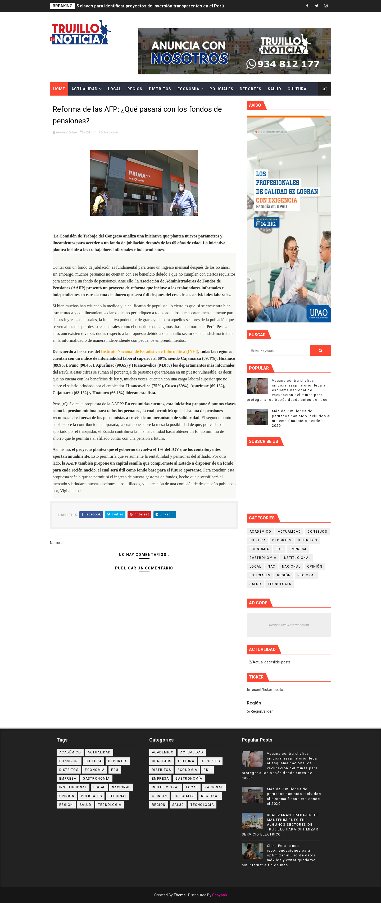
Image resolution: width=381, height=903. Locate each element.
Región (135, 89)
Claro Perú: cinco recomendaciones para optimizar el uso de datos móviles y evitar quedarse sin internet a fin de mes (279, 855)
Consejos (317, 531)
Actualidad (84, 89)
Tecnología (279, 584)
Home (59, 89)
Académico (260, 531)
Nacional (111, 132)
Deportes (250, 89)
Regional (306, 575)
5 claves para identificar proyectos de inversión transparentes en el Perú (150, 5)
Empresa (298, 549)
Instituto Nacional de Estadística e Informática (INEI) (149, 351)
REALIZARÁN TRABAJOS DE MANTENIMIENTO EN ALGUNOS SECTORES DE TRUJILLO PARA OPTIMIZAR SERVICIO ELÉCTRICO (280, 824)
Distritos (160, 89)
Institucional (297, 558)
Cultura (297, 89)
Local (114, 89)
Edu (279, 549)
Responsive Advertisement (289, 625)
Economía (188, 89)
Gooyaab (219, 895)
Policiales (221, 89)
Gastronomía (263, 558)
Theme (180, 895)
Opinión (315, 566)
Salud (274, 89)
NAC (271, 566)
